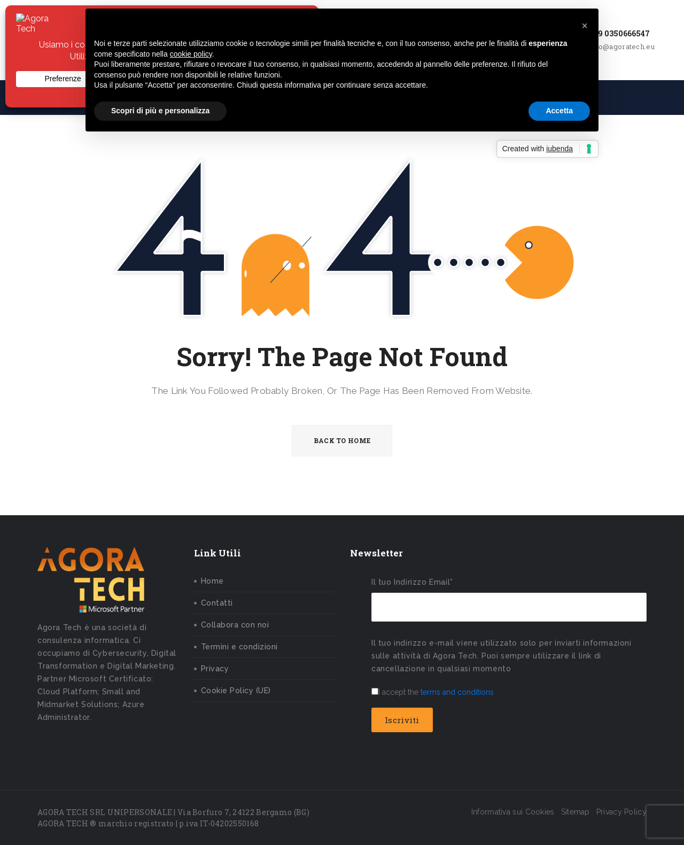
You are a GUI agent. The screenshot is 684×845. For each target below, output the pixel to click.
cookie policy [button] (191, 54)
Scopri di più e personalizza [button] (160, 110)
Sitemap (575, 812)
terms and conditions (457, 692)
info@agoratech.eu (622, 46)
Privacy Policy (621, 812)
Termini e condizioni (239, 646)
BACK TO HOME (342, 440)
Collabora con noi (235, 625)
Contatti (217, 603)
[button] (584, 25)
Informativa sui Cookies (513, 812)
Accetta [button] (559, 110)
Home (212, 581)
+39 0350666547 (619, 33)
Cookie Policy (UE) (236, 690)
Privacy (215, 668)
